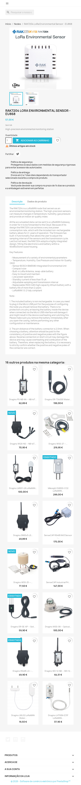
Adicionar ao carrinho (32, 140)
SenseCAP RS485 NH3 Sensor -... (58, 536)
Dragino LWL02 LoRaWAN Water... (23, 716)
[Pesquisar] (19, 12)
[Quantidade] (8, 140)
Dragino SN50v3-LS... (23, 535)
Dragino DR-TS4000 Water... (58, 399)
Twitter (8, 739)
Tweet (17, 154)
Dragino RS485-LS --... (23, 671)
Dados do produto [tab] (37, 201)
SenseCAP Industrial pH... (58, 582)
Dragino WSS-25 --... (23, 582)
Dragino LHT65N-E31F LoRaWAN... (58, 716)
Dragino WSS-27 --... (58, 443)
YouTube (15, 739)
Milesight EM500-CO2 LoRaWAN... (58, 489)
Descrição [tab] (17, 201)
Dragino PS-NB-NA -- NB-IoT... (23, 399)
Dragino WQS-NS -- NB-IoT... (23, 443)
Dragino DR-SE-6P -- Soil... (23, 626)
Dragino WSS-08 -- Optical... (58, 626)
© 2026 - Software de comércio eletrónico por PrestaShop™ (40, 781)
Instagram (23, 739)
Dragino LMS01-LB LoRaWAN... (23, 488)
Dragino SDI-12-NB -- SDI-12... (58, 671)
